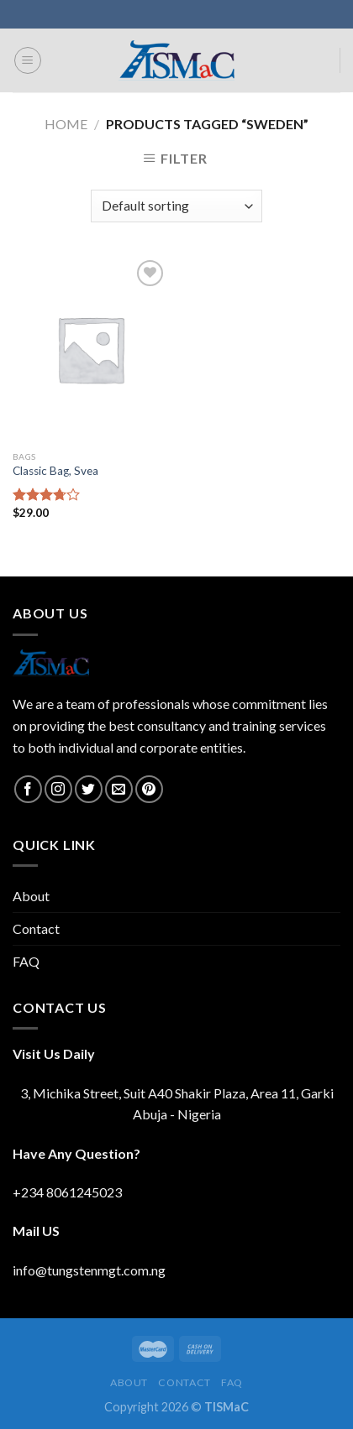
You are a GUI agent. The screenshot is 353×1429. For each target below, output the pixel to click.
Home (66, 124)
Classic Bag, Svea (55, 470)
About (31, 896)
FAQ (26, 961)
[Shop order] (176, 206)
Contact (36, 928)
